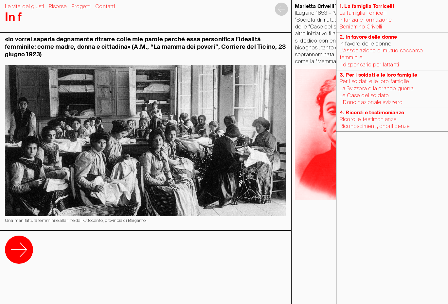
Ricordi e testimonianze (368, 119)
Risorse (58, 6)
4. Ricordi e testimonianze (372, 113)
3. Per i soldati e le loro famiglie (378, 75)
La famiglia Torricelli (363, 13)
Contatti (105, 6)
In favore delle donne (365, 44)
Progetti (81, 6)
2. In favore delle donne (368, 37)
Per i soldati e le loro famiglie (374, 81)
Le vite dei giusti (24, 6)
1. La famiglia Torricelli (367, 6)
